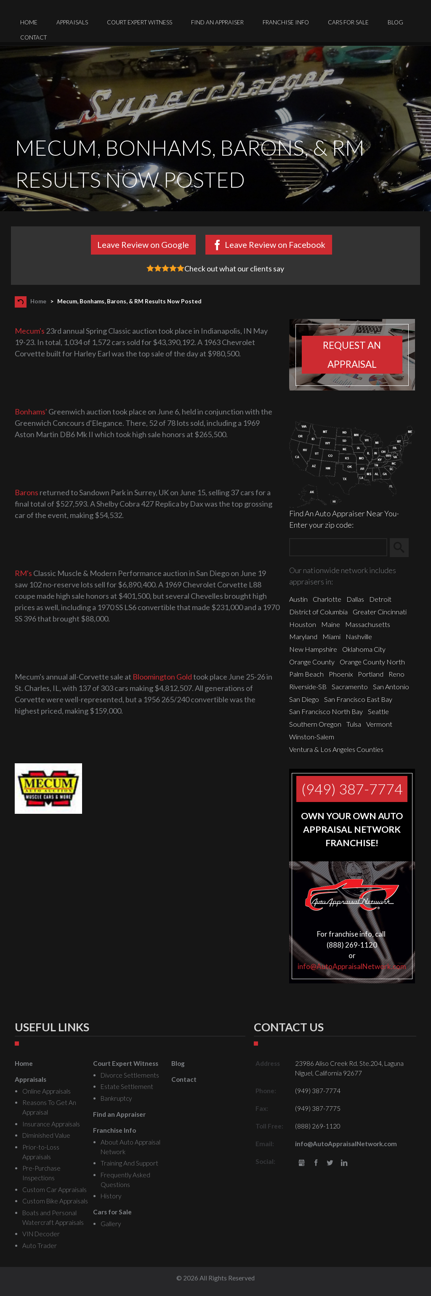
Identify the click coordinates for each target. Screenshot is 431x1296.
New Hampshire (313, 649)
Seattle (378, 711)
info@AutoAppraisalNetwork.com (352, 966)
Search (403, 547)
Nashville (359, 636)
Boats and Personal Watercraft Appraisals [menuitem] (53, 1217)
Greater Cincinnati (380, 612)
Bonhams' (31, 411)
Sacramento (350, 686)
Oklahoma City (364, 649)
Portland (370, 674)
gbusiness (301, 1163)
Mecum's (30, 330)
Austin (298, 599)
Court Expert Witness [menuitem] (139, 22)
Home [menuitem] (28, 22)
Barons (26, 492)
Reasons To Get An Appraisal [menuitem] (49, 1107)
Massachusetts (367, 624)
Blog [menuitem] (395, 22)
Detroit (380, 599)
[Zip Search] (338, 547)
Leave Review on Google (143, 244)
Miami (331, 636)
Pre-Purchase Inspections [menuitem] (41, 1173)
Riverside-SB (308, 686)
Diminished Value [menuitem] (46, 1135)
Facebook (315, 1163)
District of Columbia (318, 612)
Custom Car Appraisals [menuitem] (54, 1189)
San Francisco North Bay (326, 711)
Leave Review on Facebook (275, 244)
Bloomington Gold (162, 676)
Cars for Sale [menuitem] (348, 22)
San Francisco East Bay (358, 699)
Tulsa (353, 724)
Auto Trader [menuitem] (39, 1245)
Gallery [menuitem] (111, 1223)
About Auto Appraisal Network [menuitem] (130, 1146)
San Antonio (391, 686)
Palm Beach (306, 674)
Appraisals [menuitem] (72, 22)
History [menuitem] (111, 1196)
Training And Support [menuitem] (129, 1163)
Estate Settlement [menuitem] (127, 1086)
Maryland (303, 636)
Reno (396, 674)
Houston (302, 624)
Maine (330, 624)
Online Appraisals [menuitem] (46, 1091)
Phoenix (341, 674)
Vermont (379, 724)
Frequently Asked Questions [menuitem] (125, 1179)
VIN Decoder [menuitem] (41, 1234)
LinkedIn (344, 1163)
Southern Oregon (315, 724)
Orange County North (372, 662)
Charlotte (327, 599)
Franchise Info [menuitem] (286, 22)
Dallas (355, 599)
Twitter (329, 1163)
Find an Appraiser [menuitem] (217, 22)
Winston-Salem (311, 737)
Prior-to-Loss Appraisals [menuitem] (40, 1152)
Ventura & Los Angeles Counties (336, 749)
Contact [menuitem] (33, 37)
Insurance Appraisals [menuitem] (51, 1124)
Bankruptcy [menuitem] (116, 1098)
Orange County (312, 662)
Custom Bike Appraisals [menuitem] (55, 1201)
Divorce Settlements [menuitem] (130, 1075)
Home (38, 301)
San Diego (304, 699)
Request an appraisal (352, 355)
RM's (23, 573)
